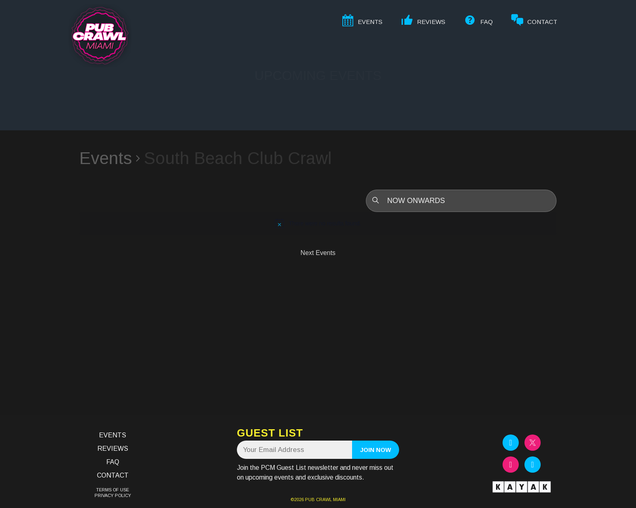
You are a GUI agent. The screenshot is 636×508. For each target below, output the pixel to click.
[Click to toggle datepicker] (461, 201)
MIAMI (339, 499)
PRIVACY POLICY (113, 495)
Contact (113, 475)
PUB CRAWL (318, 499)
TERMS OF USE (112, 489)
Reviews (112, 448)
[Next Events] (318, 253)
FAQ (112, 461)
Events (106, 158)
